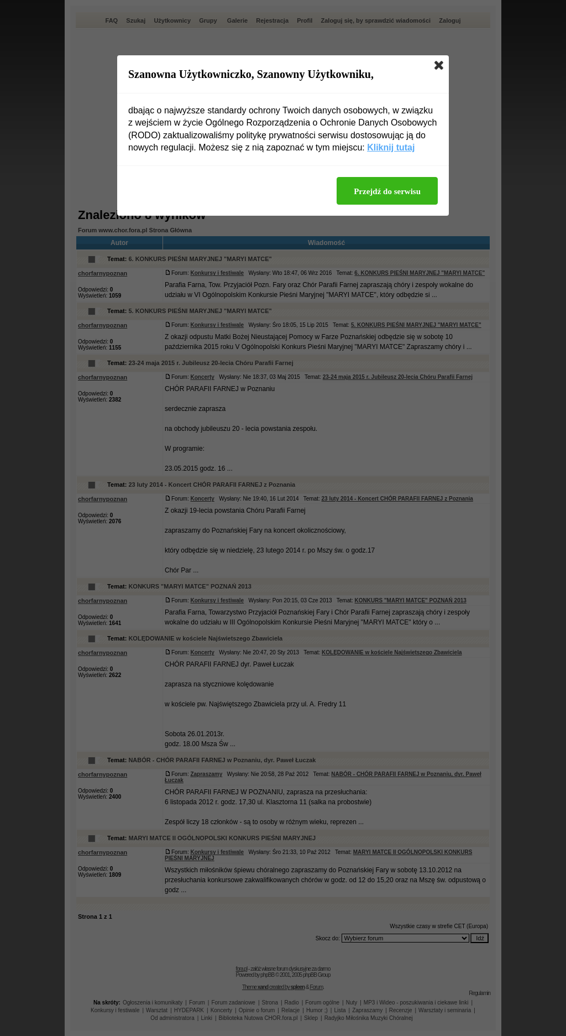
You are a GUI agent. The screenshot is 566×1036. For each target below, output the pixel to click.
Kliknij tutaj (391, 147)
